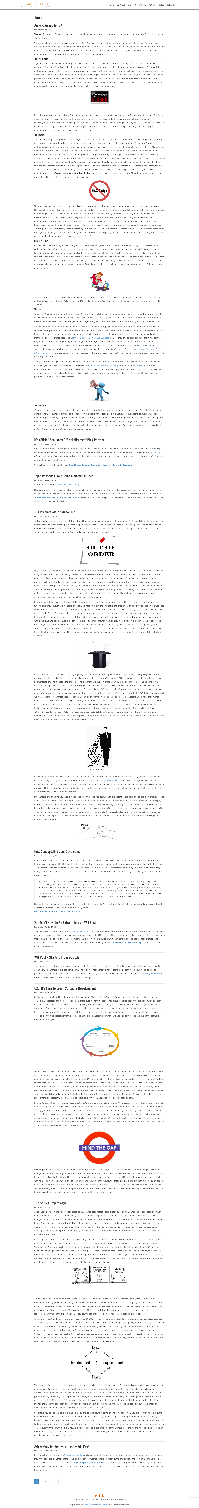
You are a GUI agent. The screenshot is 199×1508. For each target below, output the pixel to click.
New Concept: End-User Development (58, 851)
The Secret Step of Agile (50, 1203)
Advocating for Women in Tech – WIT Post (61, 1446)
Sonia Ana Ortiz (89, 1505)
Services (121, 5)
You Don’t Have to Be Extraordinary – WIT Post (65, 922)
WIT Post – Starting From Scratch (56, 957)
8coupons (155, 452)
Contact (171, 5)
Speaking (132, 5)
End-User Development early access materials (57, 911)
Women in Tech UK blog (67, 484)
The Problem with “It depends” (54, 512)
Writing (142, 5)
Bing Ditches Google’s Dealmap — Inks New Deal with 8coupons (100, 465)
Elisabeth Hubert (37, 4)
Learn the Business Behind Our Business (90, 338)
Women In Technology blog (82, 931)
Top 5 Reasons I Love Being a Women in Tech (63, 476)
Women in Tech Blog (74, 1455)
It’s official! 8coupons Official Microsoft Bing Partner (69, 440)
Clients (110, 5)
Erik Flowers (103, 1505)
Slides (139, 365)
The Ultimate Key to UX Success (104, 780)
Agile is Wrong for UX (48, 25)
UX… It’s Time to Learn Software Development (65, 988)
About (152, 5)
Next (53, 1481)
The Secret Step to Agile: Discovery (101, 365)
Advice (161, 5)
